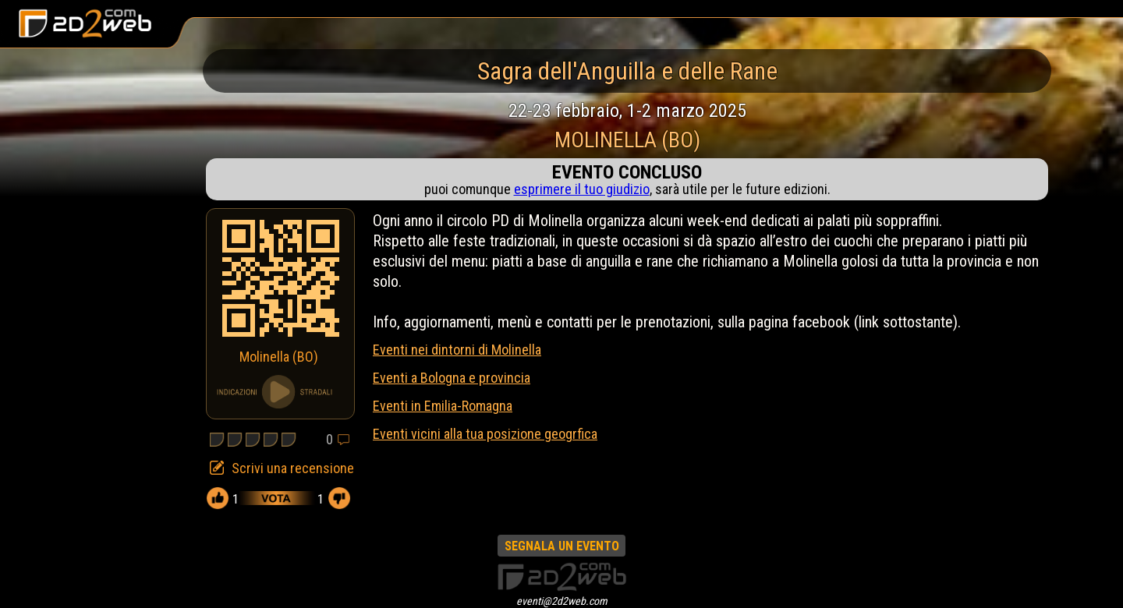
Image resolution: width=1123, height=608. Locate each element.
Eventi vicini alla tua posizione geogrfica (485, 434)
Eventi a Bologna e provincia (451, 377)
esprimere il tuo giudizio (582, 189)
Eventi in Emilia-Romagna (442, 406)
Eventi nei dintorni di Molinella (457, 349)
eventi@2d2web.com (562, 601)
